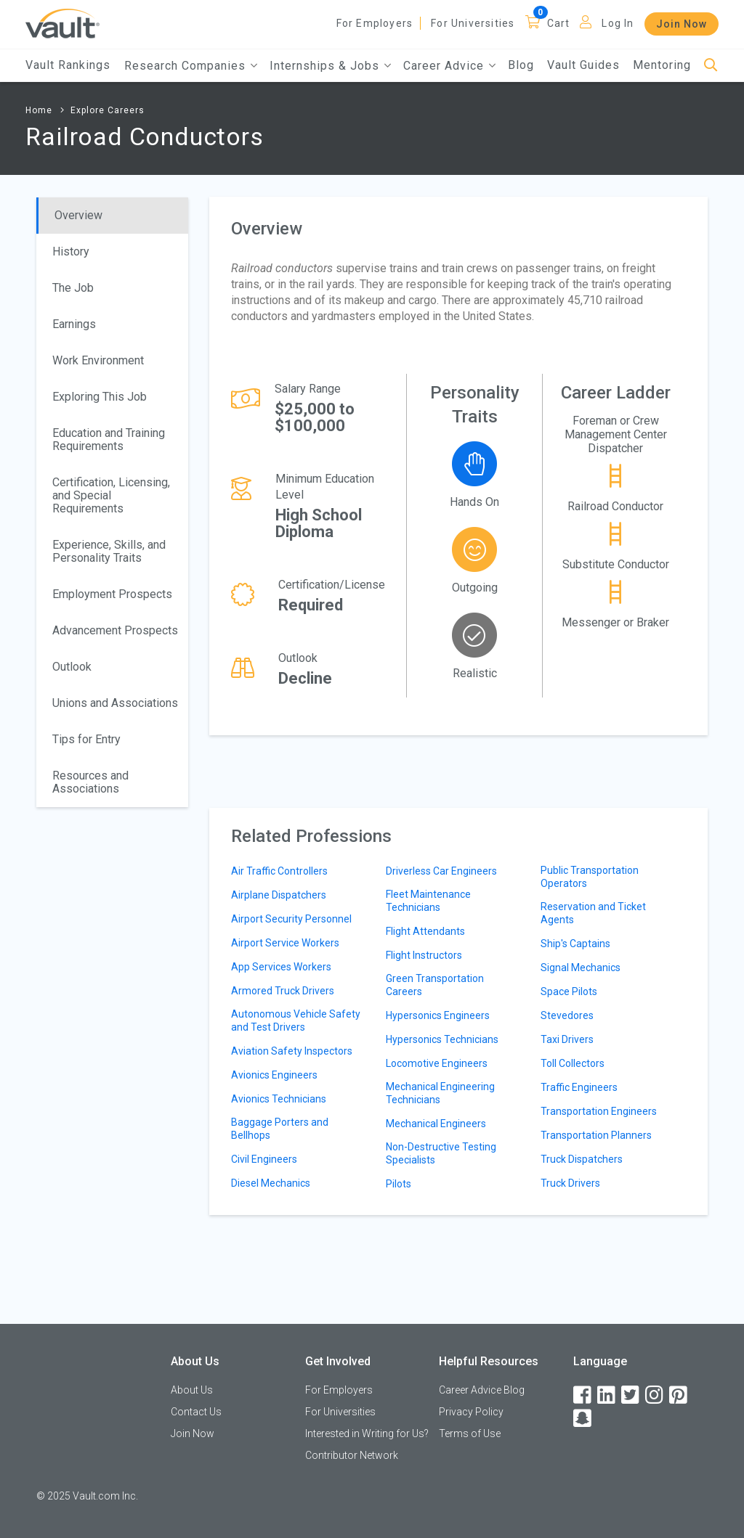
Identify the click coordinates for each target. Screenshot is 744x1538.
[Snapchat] (583, 1418)
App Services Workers (281, 967)
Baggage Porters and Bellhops (279, 1128)
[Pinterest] (679, 1395)
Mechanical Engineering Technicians (440, 1093)
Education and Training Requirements (108, 439)
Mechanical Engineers (436, 1123)
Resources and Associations (90, 782)
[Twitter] (631, 1395)
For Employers (374, 23)
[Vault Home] (62, 23)
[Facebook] (583, 1395)
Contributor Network (351, 1455)
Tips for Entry (86, 739)
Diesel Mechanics (270, 1183)
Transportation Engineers (599, 1111)
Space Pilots (569, 991)
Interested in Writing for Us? (367, 1433)
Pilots (398, 1184)
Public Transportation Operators (590, 876)
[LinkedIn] (607, 1395)
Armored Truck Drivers (282, 991)
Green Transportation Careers (435, 985)
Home (38, 110)
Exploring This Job (99, 397)
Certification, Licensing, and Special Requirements (111, 495)
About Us (192, 1390)
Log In (618, 23)
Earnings (74, 324)
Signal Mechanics (580, 967)
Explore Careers (107, 110)
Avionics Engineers (274, 1075)
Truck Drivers (570, 1183)
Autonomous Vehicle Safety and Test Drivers (295, 1020)
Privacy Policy (471, 1412)
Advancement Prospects (115, 630)
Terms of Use (470, 1433)
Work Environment (98, 360)
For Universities (472, 23)
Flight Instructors (424, 955)
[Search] (711, 66)
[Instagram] (655, 1395)
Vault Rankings (67, 65)
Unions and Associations (115, 703)
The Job (73, 288)
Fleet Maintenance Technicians (428, 900)
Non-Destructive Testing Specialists (441, 1153)
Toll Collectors (572, 1063)
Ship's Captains (575, 943)
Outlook (72, 667)
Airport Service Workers (285, 943)
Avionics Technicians (278, 1099)
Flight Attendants (425, 931)
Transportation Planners (596, 1135)
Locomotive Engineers (437, 1063)
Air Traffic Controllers (279, 871)
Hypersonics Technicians (442, 1039)
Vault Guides (583, 65)
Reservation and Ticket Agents (593, 913)
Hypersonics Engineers (438, 1015)
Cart (558, 23)
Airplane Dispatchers (278, 895)
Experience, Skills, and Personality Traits (109, 551)
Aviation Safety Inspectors (291, 1051)
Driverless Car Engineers (441, 871)
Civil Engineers (264, 1159)
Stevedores (567, 1015)
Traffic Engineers (579, 1087)
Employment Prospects (112, 594)
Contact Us (196, 1412)
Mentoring (662, 65)
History (70, 251)
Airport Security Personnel (291, 919)
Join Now (681, 24)
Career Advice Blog (482, 1390)
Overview (78, 215)
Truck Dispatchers (582, 1159)
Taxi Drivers (567, 1039)
